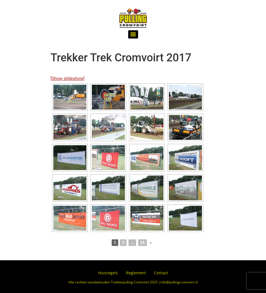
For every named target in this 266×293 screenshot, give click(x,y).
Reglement (136, 272)
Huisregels (108, 272)
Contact (161, 272)
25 (142, 242)
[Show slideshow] (68, 78)
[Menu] (133, 34)
